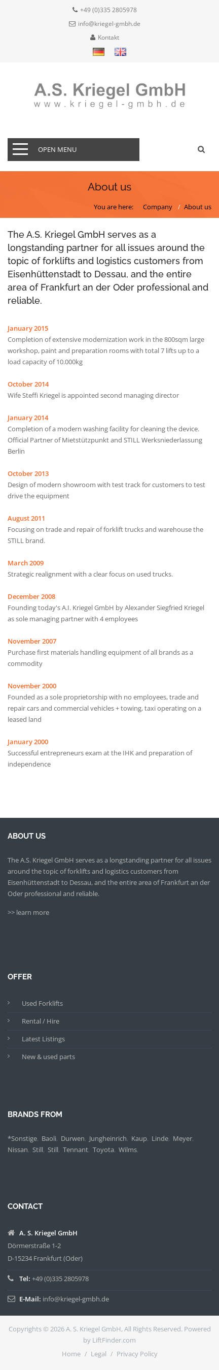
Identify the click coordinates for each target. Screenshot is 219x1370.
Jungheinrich (108, 1138)
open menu (57, 149)
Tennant (75, 1149)
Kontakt (108, 38)
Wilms (128, 1149)
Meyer (182, 1138)
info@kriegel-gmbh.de (109, 24)
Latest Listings (43, 1038)
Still (37, 1149)
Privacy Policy (137, 1353)
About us (197, 206)
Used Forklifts (42, 1003)
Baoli (49, 1138)
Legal (98, 1353)
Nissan (18, 1149)
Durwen (73, 1138)
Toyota (103, 1149)
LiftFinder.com (114, 1340)
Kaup (139, 1138)
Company (157, 206)
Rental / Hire (40, 1021)
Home (71, 1353)
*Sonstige (22, 1138)
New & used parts (48, 1056)
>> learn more (28, 912)
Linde (160, 1138)
